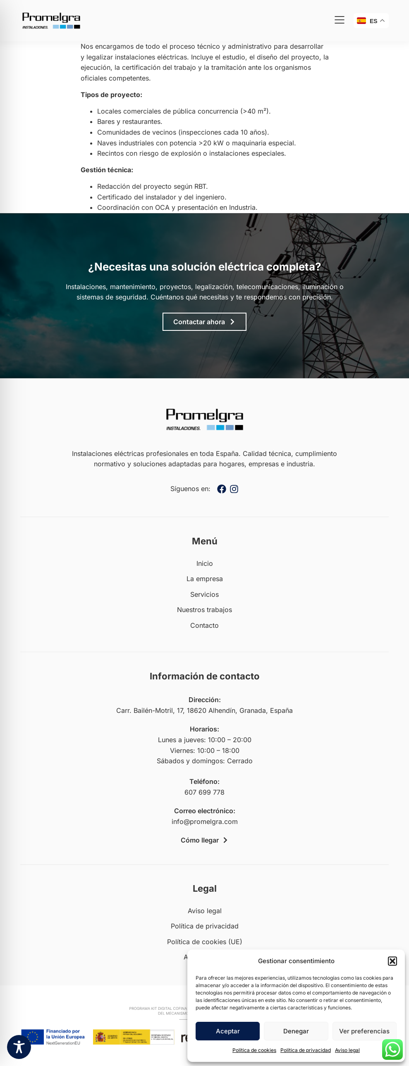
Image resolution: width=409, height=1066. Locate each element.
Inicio (204, 563)
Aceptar (228, 1031)
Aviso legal (347, 1050)
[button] (392, 961)
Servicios (204, 594)
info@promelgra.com (205, 821)
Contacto (204, 625)
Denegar (296, 1031)
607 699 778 (204, 792)
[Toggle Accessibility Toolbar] (19, 1047)
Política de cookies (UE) (204, 942)
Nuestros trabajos (204, 609)
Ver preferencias (364, 1031)
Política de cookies (254, 1050)
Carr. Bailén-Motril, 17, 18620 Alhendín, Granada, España (204, 710)
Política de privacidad (305, 1050)
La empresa (205, 579)
